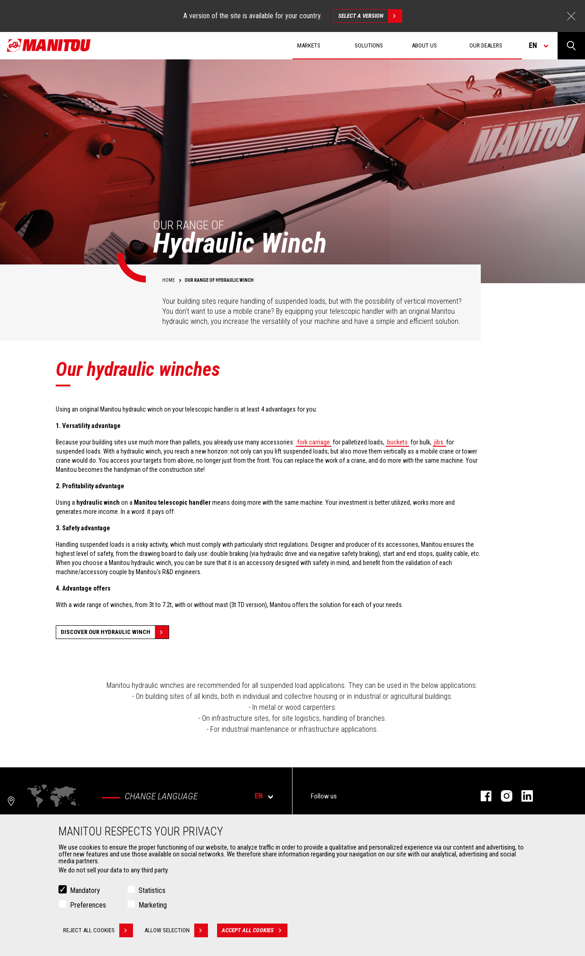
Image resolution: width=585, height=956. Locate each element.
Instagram (502, 796)
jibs (439, 442)
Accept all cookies (254, 931)
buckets (397, 442)
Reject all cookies (98, 931)
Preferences (88, 905)
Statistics (151, 891)
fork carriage (313, 442)
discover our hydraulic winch (115, 632)
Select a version (370, 16)
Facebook (481, 796)
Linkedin (522, 796)
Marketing (152, 905)
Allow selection (176, 931)
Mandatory (85, 891)
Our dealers (485, 45)
